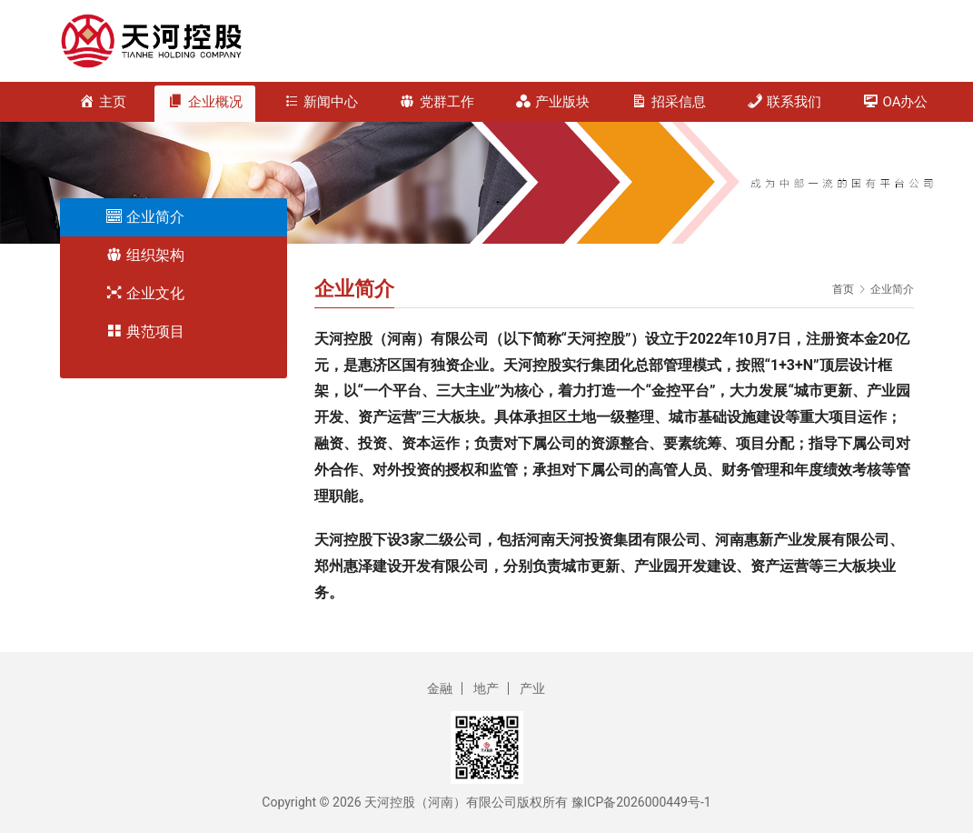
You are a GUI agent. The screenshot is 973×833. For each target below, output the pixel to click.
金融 (439, 688)
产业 (532, 688)
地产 (486, 688)
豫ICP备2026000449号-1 (641, 802)
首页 (843, 289)
